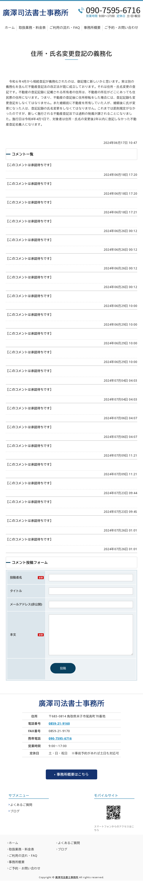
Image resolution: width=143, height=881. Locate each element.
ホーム (10, 27)
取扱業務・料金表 (32, 27)
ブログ (15, 811)
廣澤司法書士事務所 (66, 877)
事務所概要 (92, 27)
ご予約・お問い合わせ (121, 27)
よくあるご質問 (21, 805)
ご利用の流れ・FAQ (65, 27)
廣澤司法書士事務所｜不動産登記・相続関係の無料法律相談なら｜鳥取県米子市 (35, 12)
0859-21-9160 (59, 723)
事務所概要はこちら (73, 774)
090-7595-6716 (60, 738)
